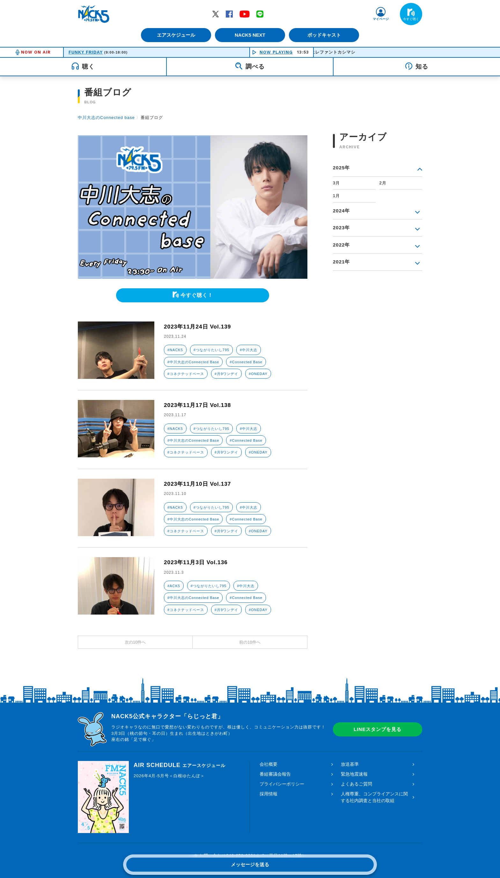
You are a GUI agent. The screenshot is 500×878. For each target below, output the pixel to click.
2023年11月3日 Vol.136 (197, 562)
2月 (382, 183)
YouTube (244, 14)
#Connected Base (246, 362)
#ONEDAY (258, 374)
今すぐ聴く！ (196, 295)
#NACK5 (175, 350)
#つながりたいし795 (211, 350)
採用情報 (268, 793)
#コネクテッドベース (185, 374)
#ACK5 (173, 586)
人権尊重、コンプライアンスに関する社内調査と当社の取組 (374, 797)
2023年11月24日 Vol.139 (199, 326)
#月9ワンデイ (226, 374)
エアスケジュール (175, 35)
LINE (259, 14)
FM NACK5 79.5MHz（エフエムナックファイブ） (94, 14)
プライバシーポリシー (282, 783)
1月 (336, 195)
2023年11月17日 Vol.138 (199, 405)
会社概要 (268, 764)
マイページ (381, 19)
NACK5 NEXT (250, 35)
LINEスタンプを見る (377, 729)
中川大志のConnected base (106, 117)
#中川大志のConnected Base (193, 362)
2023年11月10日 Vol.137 (199, 484)
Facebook (229, 14)
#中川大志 (248, 350)
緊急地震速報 (354, 774)
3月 (336, 183)
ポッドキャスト (325, 35)
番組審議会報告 (275, 774)
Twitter (215, 14)
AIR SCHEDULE (179, 765)
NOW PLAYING (276, 52)
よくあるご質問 (356, 783)
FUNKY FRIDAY (86, 52)
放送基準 (350, 764)
